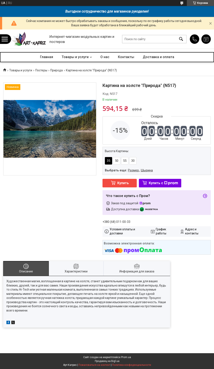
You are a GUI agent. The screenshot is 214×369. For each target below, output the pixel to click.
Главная (46, 57)
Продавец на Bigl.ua (107, 361)
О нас (104, 57)
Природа (56, 70)
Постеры (41, 70)
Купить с (163, 183)
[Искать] (181, 39)
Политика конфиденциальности (131, 364)
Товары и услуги (75, 57)
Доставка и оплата (158, 57)
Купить (123, 183)
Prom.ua (126, 357)
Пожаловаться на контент (94, 364)
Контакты (126, 57)
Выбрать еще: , (129, 170)
